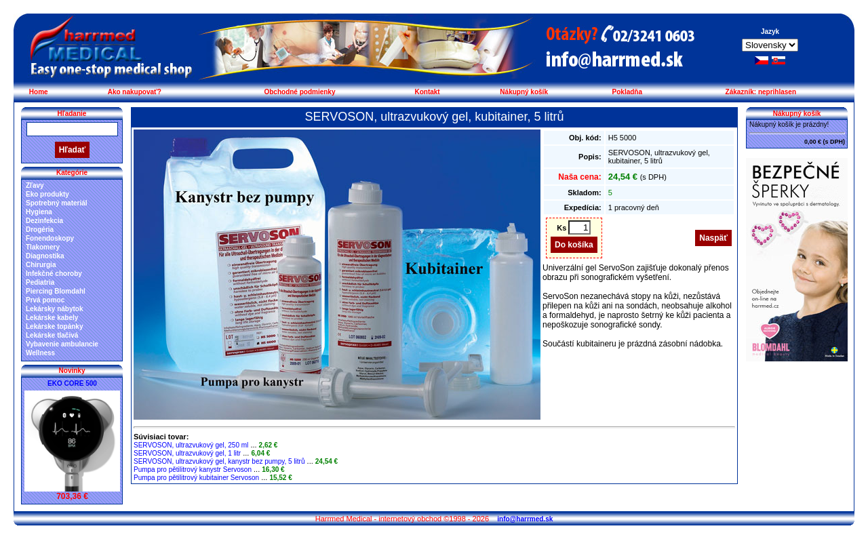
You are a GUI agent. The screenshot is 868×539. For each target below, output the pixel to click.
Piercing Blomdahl (55, 291)
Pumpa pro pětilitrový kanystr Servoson (193, 469)
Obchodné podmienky (299, 92)
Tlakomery (43, 247)
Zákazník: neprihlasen (761, 92)
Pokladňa (627, 92)
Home (38, 92)
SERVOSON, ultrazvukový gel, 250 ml (191, 445)
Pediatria (40, 282)
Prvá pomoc (45, 300)
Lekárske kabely (52, 317)
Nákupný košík (524, 92)
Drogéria (40, 229)
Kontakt (426, 92)
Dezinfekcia (44, 220)
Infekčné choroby (54, 273)
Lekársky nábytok (54, 309)
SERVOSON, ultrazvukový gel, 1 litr (187, 453)
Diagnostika (45, 256)
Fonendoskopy (50, 238)
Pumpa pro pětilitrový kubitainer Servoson (196, 477)
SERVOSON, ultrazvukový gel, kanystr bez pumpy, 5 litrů (219, 461)
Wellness (40, 353)
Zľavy (35, 185)
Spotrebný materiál (56, 203)
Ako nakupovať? (134, 92)
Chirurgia (41, 264)
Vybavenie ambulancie (62, 344)
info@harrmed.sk (525, 519)
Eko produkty (47, 194)
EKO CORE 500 (72, 383)
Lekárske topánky (54, 326)
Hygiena (39, 212)
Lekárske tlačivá (52, 335)
